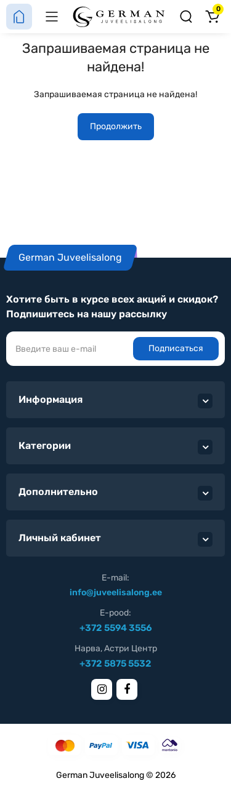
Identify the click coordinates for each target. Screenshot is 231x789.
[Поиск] (186, 17)
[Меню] (51, 17)
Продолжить (116, 126)
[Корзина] (212, 17)
